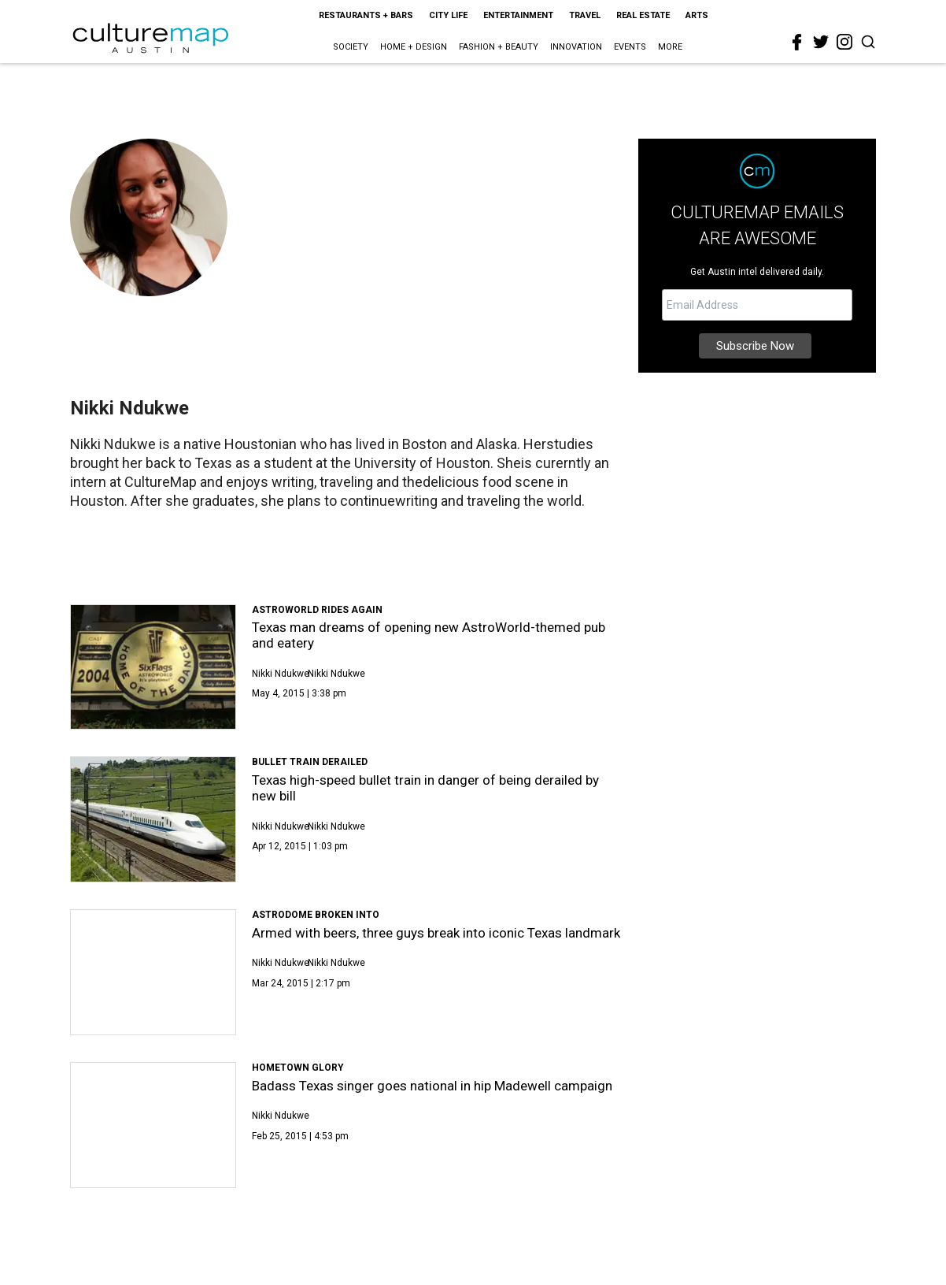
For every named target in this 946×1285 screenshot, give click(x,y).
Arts (696, 15)
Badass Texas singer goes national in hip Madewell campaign (432, 1086)
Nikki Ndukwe (280, 673)
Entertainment (518, 15)
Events (630, 47)
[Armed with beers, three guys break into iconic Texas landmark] (153, 972)
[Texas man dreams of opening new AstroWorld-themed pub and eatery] (153, 667)
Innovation (576, 47)
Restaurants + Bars (366, 15)
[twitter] (821, 41)
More (670, 47)
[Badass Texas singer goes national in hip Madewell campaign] (153, 1125)
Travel (584, 15)
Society (350, 47)
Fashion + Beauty (498, 47)
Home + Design (413, 47)
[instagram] (844, 41)
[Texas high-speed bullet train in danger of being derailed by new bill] (153, 819)
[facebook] (797, 42)
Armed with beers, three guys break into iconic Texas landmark (436, 933)
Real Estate (643, 15)
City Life (448, 15)
